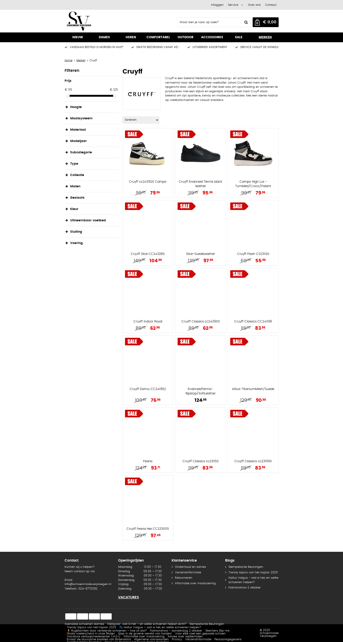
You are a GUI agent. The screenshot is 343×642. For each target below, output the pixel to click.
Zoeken (245, 22)
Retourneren (183, 577)
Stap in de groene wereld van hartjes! (145, 633)
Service (233, 5)
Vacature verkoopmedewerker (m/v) (94, 636)
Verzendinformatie (188, 572)
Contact (270, 5)
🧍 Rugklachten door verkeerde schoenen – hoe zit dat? (107, 630)
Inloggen (217, 5)
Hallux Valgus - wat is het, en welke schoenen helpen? (253, 580)
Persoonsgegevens (228, 639)
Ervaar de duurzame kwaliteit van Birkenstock (99, 639)
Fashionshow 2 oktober (244, 587)
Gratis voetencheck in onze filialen (91, 633)
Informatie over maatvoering (195, 583)
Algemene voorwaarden (151, 639)
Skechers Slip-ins (217, 630)
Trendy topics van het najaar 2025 (253, 572)
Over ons (254, 5)
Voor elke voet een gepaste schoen (200, 633)
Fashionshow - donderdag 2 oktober (176, 630)
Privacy (177, 639)
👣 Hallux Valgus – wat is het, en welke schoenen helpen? (160, 627)
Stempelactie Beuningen (245, 567)
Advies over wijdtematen (185, 636)
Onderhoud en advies (190, 567)
